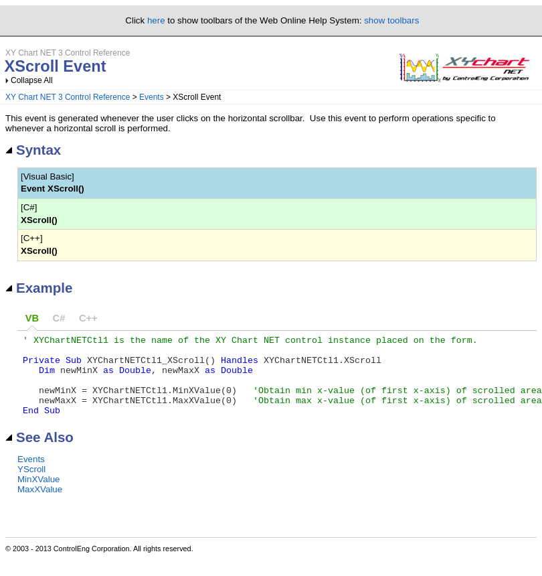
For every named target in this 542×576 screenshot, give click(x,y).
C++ (88, 318)
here (156, 20)
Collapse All (32, 80)
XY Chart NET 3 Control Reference (67, 97)
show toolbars (391, 20)
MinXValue (38, 495)
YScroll (31, 485)
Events (151, 97)
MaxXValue (39, 505)
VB (32, 318)
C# (59, 318)
